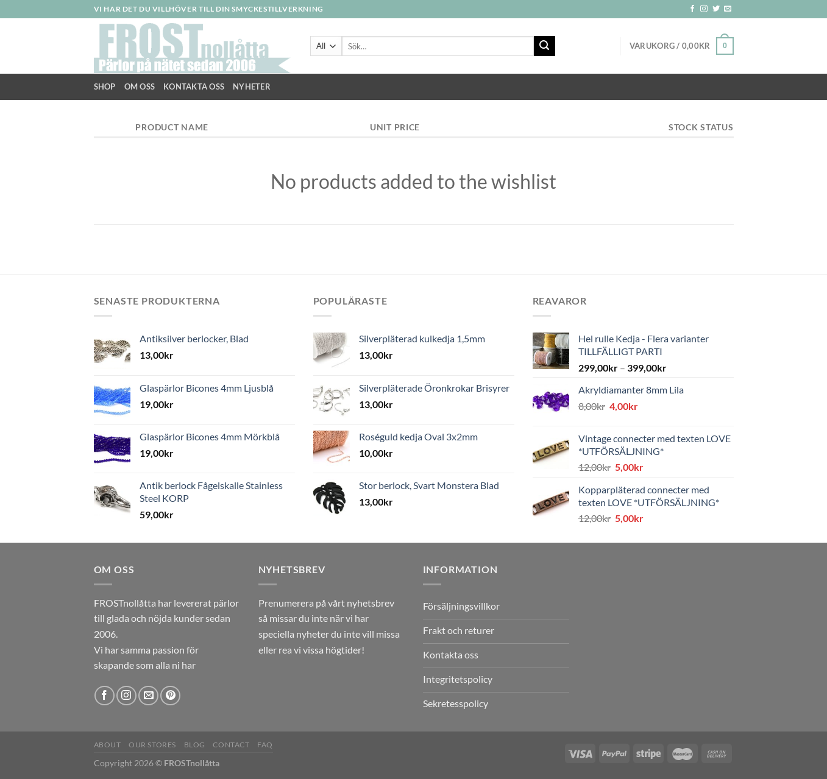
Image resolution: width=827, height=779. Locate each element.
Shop (105, 86)
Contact (231, 744)
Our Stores (152, 744)
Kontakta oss (193, 86)
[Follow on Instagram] (704, 9)
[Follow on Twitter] (716, 9)
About (107, 744)
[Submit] (544, 46)
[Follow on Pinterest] (170, 696)
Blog (194, 744)
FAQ (265, 744)
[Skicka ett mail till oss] (727, 9)
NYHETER (252, 86)
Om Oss (139, 86)
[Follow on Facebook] (692, 9)
